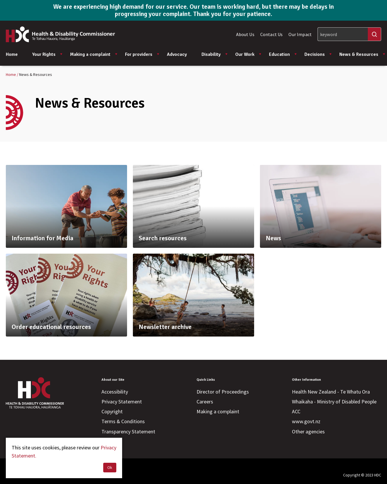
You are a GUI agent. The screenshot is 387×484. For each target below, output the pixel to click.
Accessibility (114, 391)
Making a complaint (94, 54)
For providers (142, 54)
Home (12, 54)
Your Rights (47, 54)
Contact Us (271, 34)
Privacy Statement (121, 401)
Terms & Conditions (123, 421)
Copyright (112, 411)
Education (283, 54)
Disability (214, 54)
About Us (245, 34)
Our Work (248, 54)
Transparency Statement (128, 431)
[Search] (349, 34)
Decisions (318, 54)
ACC (296, 411)
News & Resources (362, 54)
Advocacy (177, 54)
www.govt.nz (306, 421)
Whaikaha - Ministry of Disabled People (334, 401)
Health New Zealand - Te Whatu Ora (331, 391)
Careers (205, 401)
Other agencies (308, 431)
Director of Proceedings (223, 391)
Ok (109, 467)
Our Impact (300, 34)
